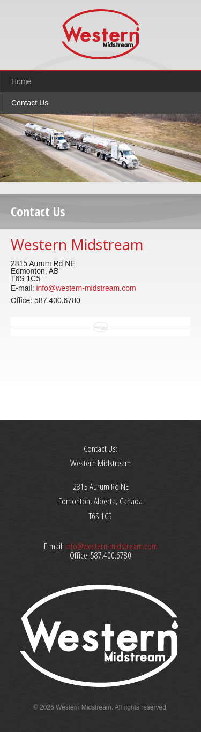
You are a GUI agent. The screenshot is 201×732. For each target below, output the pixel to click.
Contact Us (29, 103)
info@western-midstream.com (86, 288)
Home (21, 81)
